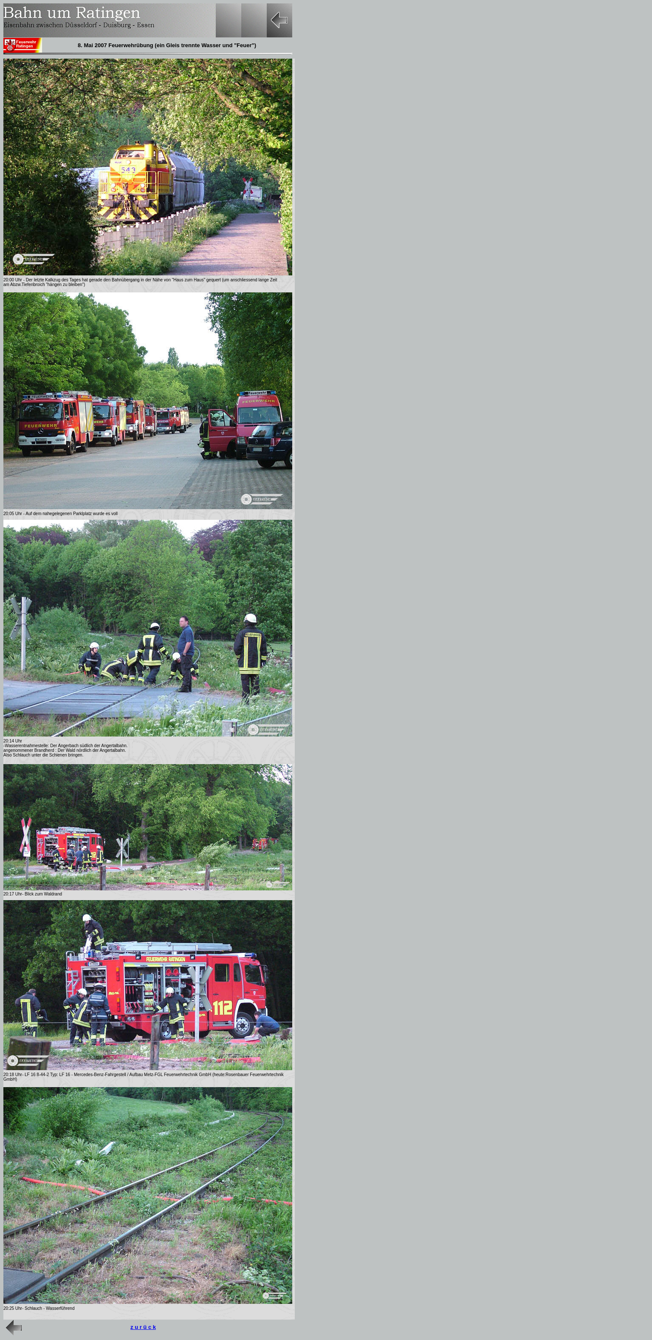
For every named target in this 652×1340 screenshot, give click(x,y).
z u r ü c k (143, 1327)
